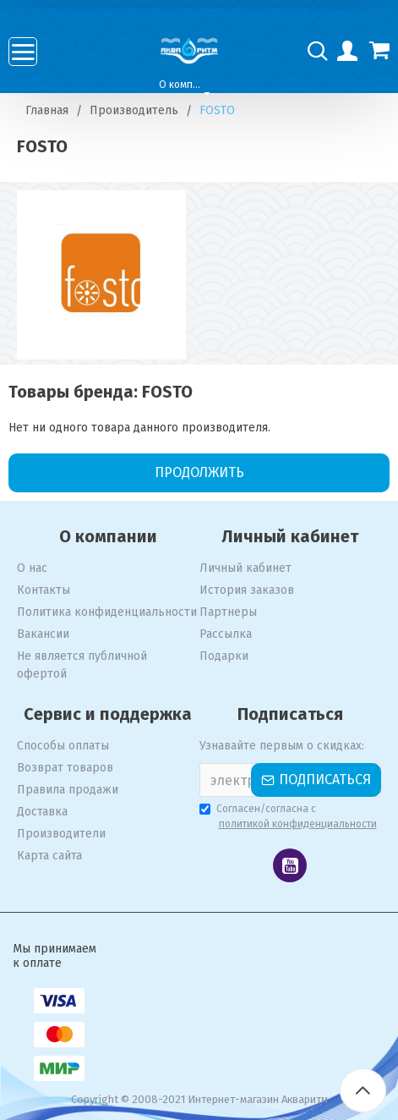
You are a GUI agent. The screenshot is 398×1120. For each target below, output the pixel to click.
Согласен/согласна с (289, 817)
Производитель (134, 110)
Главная (46, 110)
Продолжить (199, 472)
